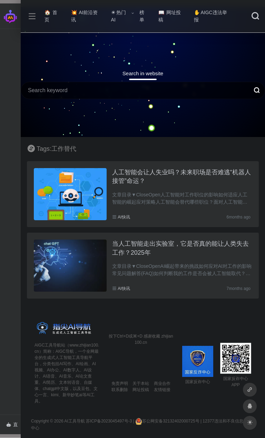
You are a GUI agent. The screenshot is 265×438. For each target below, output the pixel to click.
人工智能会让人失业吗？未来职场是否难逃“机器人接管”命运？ (181, 177)
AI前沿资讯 (84, 16)
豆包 (85, 388)
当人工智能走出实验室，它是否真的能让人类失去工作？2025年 (180, 248)
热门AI (118, 16)
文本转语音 (69, 382)
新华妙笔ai (72, 394)
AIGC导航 (65, 351)
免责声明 (119, 383)
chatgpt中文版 (56, 388)
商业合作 (162, 383)
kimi (54, 394)
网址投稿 (169, 16)
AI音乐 (65, 376)
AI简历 (49, 382)
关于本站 (140, 383)
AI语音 (49, 376)
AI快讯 (124, 217)
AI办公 (53, 370)
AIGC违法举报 (210, 16)
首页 (51, 16)
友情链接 (162, 389)
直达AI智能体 (13, 426)
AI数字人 (71, 370)
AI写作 (65, 363)
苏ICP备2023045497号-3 (109, 421)
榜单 (141, 16)
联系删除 (119, 389)
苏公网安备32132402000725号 (167, 421)
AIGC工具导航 (48, 345)
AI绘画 (82, 363)
